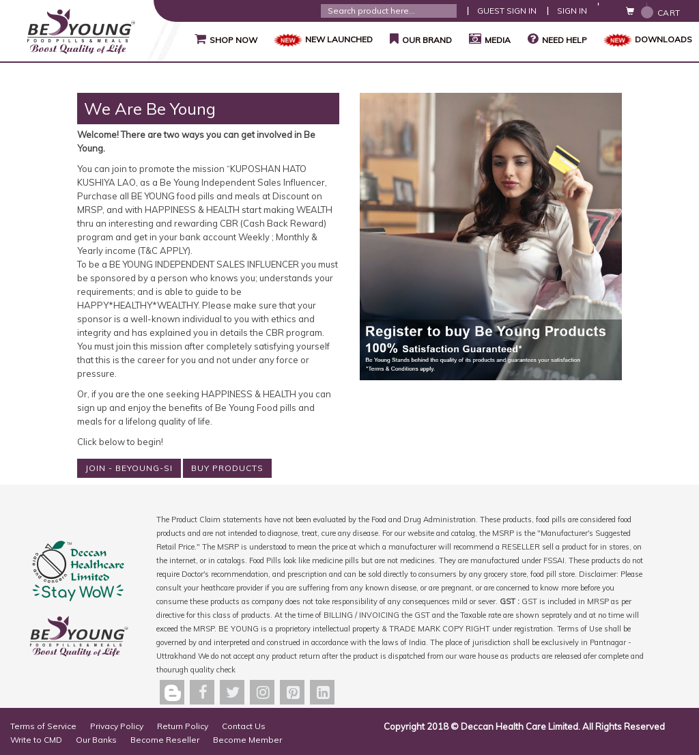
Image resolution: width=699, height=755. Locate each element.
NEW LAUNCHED (322, 39)
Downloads (646, 39)
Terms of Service (43, 726)
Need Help (557, 39)
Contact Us (244, 726)
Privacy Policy (116, 726)
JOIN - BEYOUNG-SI (129, 468)
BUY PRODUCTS (227, 468)
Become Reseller (164, 740)
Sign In (572, 10)
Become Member (247, 740)
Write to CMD (36, 740)
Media (488, 39)
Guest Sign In (507, 10)
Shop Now (224, 39)
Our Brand (419, 39)
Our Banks (96, 740)
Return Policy (182, 726)
